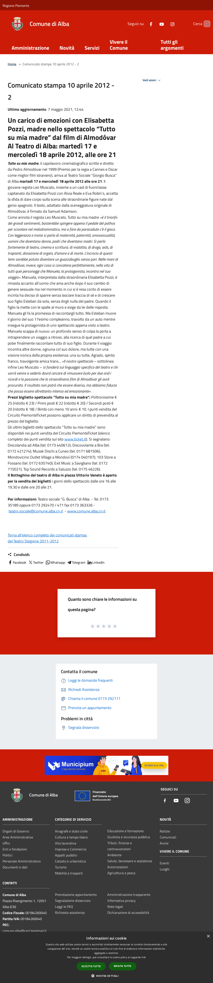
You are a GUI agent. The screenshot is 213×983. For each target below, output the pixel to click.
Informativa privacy (121, 900)
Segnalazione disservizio (72, 900)
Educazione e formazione (125, 831)
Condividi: (19, 555)
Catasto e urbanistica (70, 861)
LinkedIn (96, 562)
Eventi (164, 863)
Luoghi (165, 869)
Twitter (36, 562)
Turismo (61, 867)
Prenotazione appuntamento (76, 894)
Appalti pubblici (66, 855)
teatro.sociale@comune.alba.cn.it (36, 511)
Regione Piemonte (16, 5)
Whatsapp (55, 562)
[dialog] (106, 957)
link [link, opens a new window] (144, 957)
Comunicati (168, 837)
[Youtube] (154, 24)
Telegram (76, 562)
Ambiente (114, 855)
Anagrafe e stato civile (71, 831)
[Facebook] (143, 24)
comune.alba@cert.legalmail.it (25, 930)
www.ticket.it (75, 439)
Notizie (165, 831)
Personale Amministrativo (22, 861)
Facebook (17, 562)
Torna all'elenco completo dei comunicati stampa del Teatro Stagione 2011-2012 (47, 538)
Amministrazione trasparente (128, 894)
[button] (106, 976)
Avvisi (164, 843)
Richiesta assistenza (70, 912)
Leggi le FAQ (64, 906)
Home (12, 64)
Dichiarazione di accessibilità (128, 912)
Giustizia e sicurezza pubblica (128, 837)
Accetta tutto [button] (91, 966)
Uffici (6, 843)
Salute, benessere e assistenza (129, 860)
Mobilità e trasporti (69, 873)
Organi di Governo (16, 831)
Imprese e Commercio (70, 849)
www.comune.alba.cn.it (86, 511)
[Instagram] (165, 24)
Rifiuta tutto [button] (122, 966)
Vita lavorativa (65, 843)
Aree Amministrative (18, 837)
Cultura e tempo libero (71, 837)
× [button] (208, 936)
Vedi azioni (152, 80)
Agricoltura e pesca (121, 872)
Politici (7, 855)
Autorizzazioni (117, 866)
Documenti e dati (15, 867)
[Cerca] (205, 24)
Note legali (115, 906)
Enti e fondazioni (15, 849)
